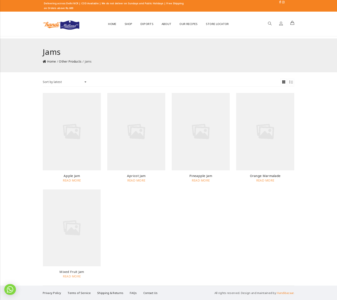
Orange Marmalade (265, 176)
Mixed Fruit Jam (72, 272)
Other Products (70, 61)
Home (51, 61)
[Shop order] (64, 82)
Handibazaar (285, 293)
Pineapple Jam (200, 176)
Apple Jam (72, 176)
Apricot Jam (136, 176)
